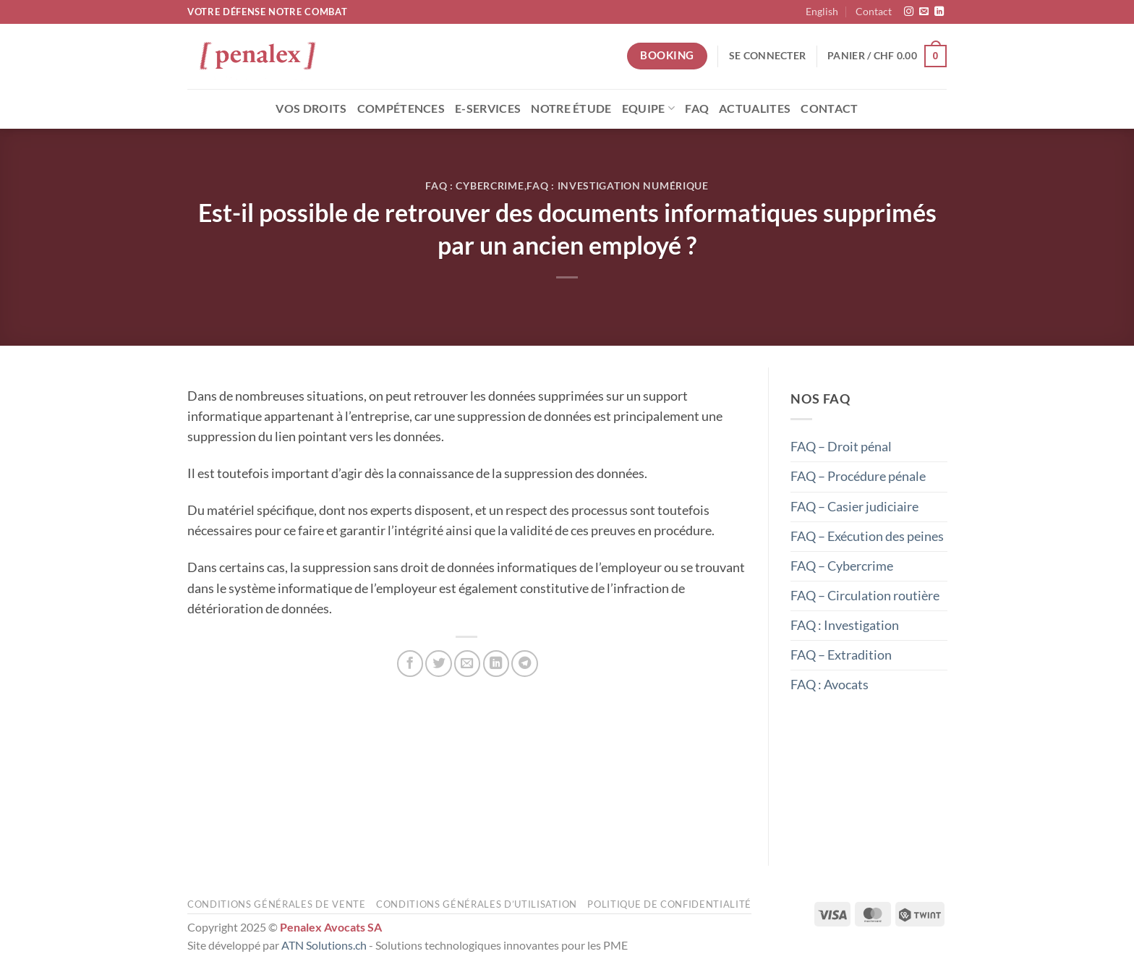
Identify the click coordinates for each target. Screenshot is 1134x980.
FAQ (697, 108)
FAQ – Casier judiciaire (854, 506)
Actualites (754, 108)
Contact (874, 11)
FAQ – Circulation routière (864, 595)
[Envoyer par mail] (467, 663)
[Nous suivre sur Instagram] (908, 12)
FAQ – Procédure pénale (858, 476)
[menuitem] (822, 12)
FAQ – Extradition (841, 654)
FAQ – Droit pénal (841, 446)
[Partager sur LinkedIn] (496, 663)
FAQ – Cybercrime (841, 565)
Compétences (401, 108)
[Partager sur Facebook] (410, 663)
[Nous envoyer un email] (924, 12)
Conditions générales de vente (276, 904)
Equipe (648, 108)
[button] (767, 56)
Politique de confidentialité (669, 904)
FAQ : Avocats (829, 684)
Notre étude (571, 108)
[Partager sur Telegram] (524, 663)
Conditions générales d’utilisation (476, 904)
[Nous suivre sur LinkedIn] (939, 12)
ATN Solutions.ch (324, 945)
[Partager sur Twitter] (438, 663)
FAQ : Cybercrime (474, 185)
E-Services (488, 108)
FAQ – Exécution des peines (867, 535)
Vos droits (311, 108)
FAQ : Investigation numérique (617, 185)
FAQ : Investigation (844, 625)
